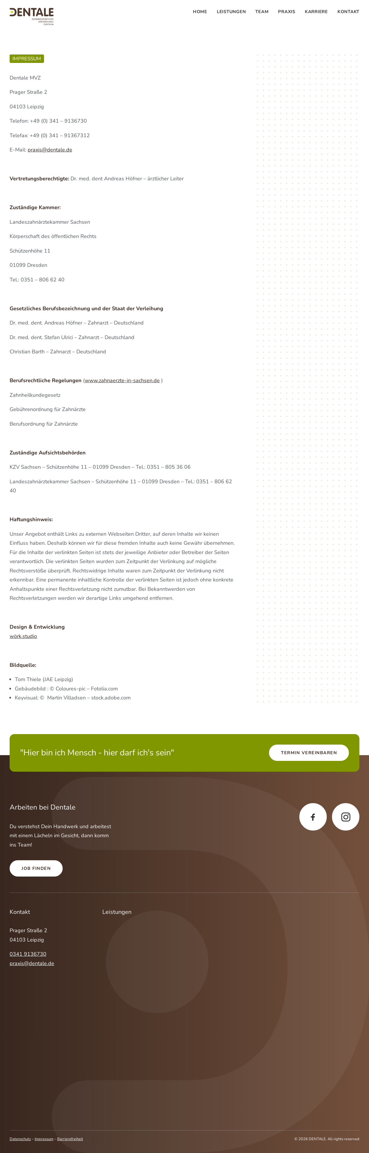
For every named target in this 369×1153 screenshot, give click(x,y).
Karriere (316, 12)
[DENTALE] (32, 16)
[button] (313, 817)
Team (261, 12)
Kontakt (348, 12)
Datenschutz (20, 1139)
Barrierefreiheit (70, 1139)
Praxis (286, 12)
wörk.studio (23, 636)
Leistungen (231, 12)
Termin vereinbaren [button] (309, 753)
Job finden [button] (36, 868)
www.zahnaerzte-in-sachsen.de (122, 380)
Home (200, 12)
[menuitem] (202, 11)
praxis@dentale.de (50, 149)
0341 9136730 (28, 954)
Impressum (44, 1139)
